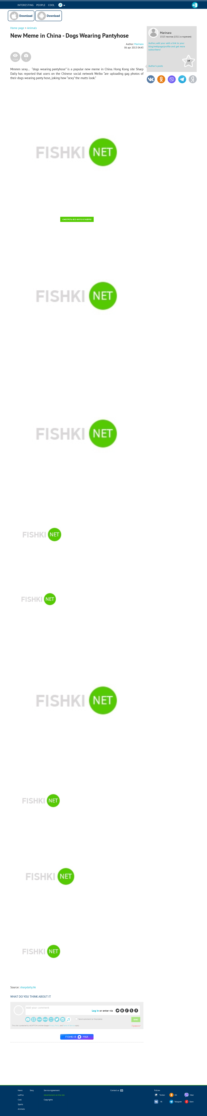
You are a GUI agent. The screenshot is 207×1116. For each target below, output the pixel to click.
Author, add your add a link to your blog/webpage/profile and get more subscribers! (166, 46)
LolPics (21, 1095)
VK (161, 1102)
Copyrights (48, 1099)
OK (176, 1095)
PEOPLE (52, 5)
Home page (17, 28)
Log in (95, 1010)
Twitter (162, 1095)
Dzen (192, 1102)
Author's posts (155, 65)
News (20, 1090)
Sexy (32, 1090)
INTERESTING (37, 5)
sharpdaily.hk (28, 987)
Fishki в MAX (76, 1037)
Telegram (178, 1102)
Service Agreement (52, 1090)
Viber (192, 1095)
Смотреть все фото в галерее (77, 219)
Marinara (165, 32)
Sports (20, 1104)
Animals (32, 28)
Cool (62, 5)
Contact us (116, 1091)
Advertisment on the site (54, 1095)
